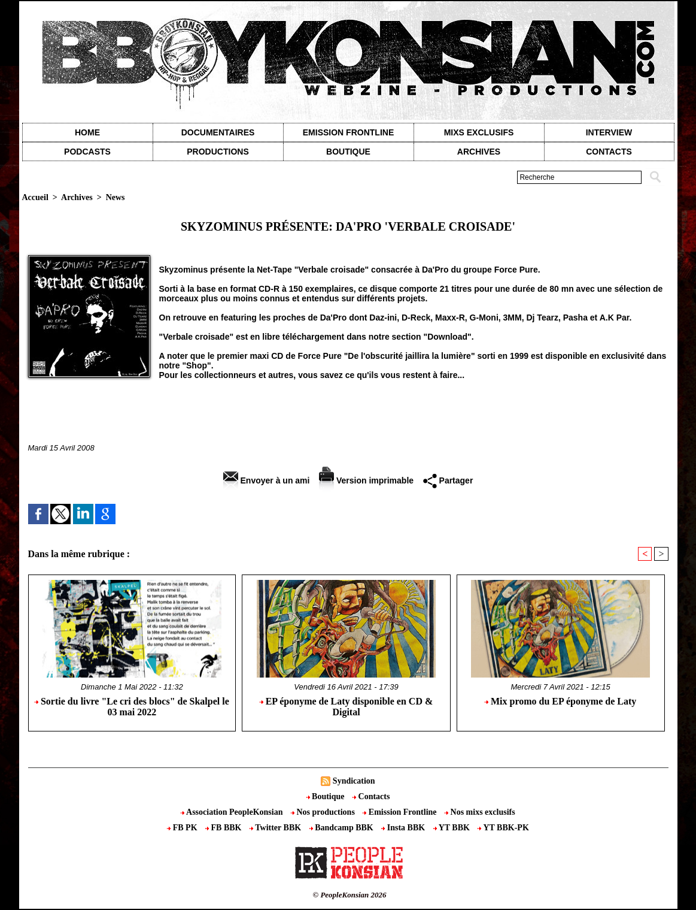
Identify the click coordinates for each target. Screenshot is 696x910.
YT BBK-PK (503, 827)
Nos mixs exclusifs (480, 812)
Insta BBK (404, 827)
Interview (609, 132)
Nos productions (324, 812)
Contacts (371, 796)
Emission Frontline (348, 132)
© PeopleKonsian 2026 (349, 894)
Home (87, 132)
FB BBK (224, 827)
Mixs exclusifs (479, 132)
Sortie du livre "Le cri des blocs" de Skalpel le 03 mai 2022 (132, 706)
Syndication (354, 780)
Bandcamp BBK (342, 827)
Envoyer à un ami (266, 480)
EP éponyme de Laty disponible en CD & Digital (346, 706)
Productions (217, 151)
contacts (609, 151)
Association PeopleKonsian (233, 812)
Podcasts (87, 151)
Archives (478, 151)
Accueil (35, 197)
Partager (448, 480)
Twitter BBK (276, 827)
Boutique (348, 151)
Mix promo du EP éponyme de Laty (560, 701)
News (115, 197)
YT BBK (452, 827)
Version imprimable (366, 480)
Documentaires (218, 132)
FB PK (183, 827)
